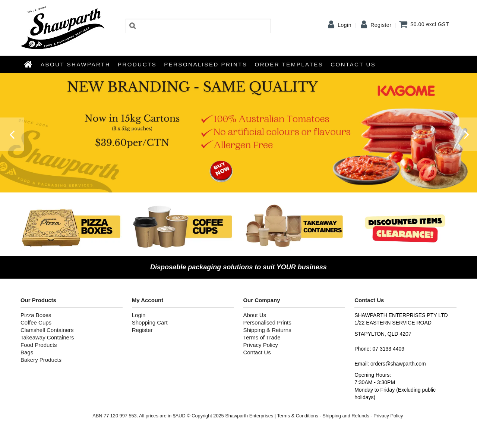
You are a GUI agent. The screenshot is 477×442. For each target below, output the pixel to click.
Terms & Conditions (297, 416)
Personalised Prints (205, 64)
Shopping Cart (150, 322)
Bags (26, 352)
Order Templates (289, 64)
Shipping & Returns (267, 330)
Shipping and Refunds (345, 416)
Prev (11, 138)
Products (137, 64)
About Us (254, 315)
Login (344, 25)
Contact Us (353, 64)
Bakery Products (40, 360)
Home (28, 64)
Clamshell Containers (47, 330)
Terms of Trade (261, 337)
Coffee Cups (35, 322)
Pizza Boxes (35, 315)
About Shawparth (75, 64)
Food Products (38, 345)
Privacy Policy (260, 345)
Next (466, 138)
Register (380, 25)
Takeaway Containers (47, 337)
